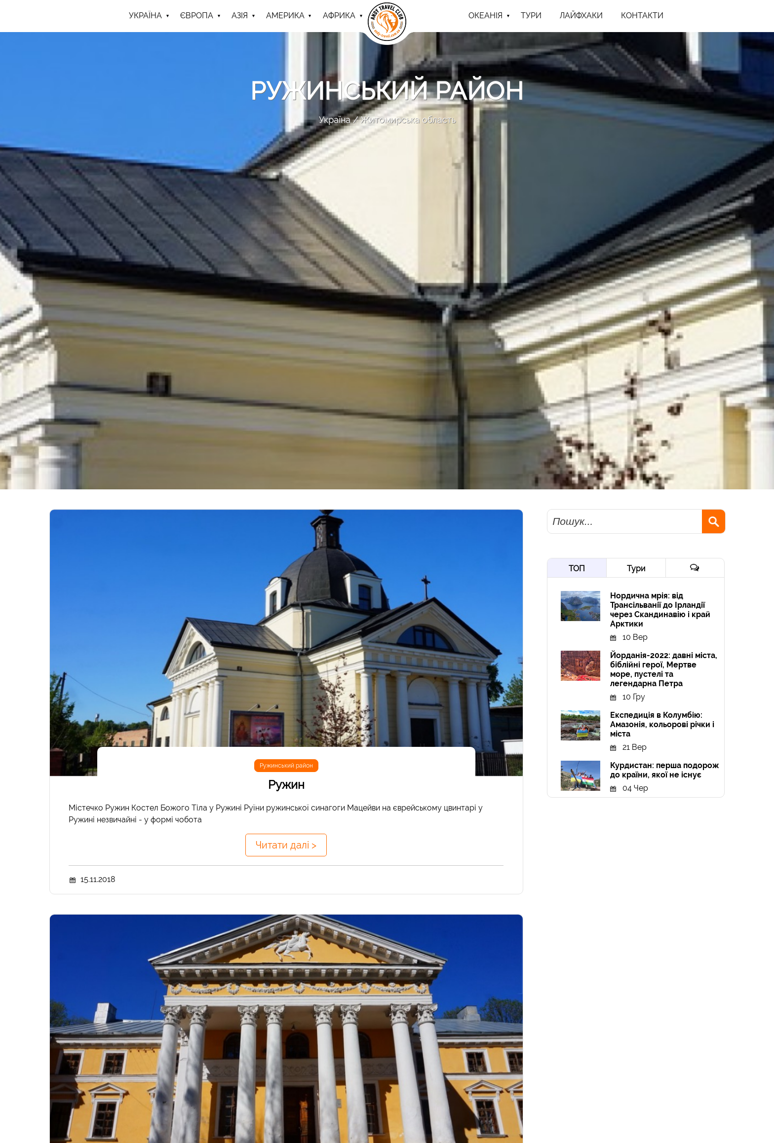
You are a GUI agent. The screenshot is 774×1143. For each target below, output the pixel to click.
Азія (240, 15)
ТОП (577, 568)
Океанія (485, 15)
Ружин (286, 784)
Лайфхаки (581, 15)
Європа (196, 15)
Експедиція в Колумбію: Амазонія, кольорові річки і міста (662, 724)
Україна (145, 15)
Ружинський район (286, 765)
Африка (339, 15)
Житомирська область (408, 119)
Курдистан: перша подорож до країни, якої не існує (664, 770)
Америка (285, 15)
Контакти (642, 15)
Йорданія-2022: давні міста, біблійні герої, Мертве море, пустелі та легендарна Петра (663, 669)
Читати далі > (286, 845)
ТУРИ (531, 15)
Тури (636, 568)
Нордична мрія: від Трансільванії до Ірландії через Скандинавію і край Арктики (660, 609)
